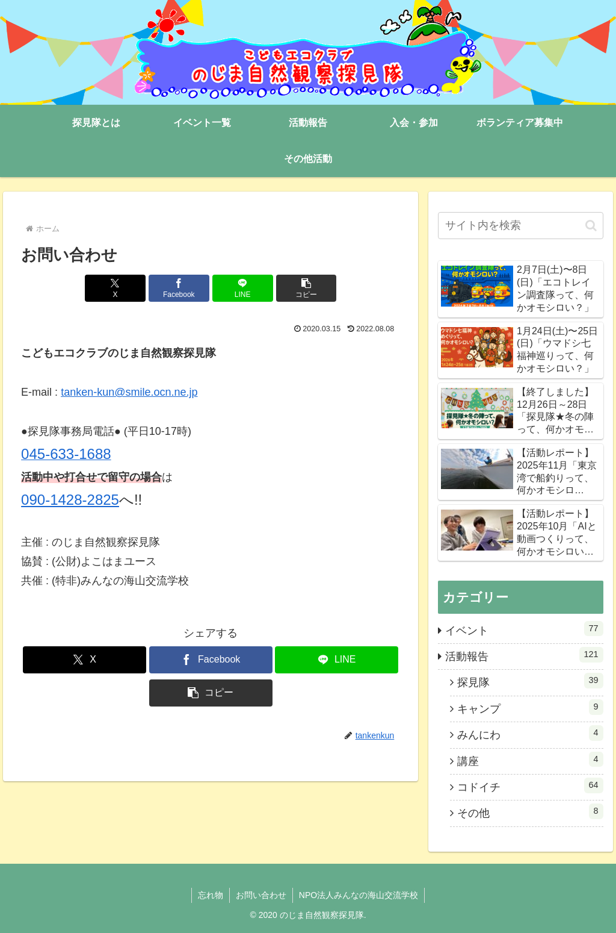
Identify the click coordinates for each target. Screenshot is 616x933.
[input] (520, 225)
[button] (306, 288)
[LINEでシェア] (242, 288)
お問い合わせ (261, 895)
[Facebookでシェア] (179, 288)
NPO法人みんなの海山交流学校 (358, 895)
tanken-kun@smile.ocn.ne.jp (129, 392)
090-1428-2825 (70, 499)
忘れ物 (210, 895)
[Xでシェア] (115, 288)
